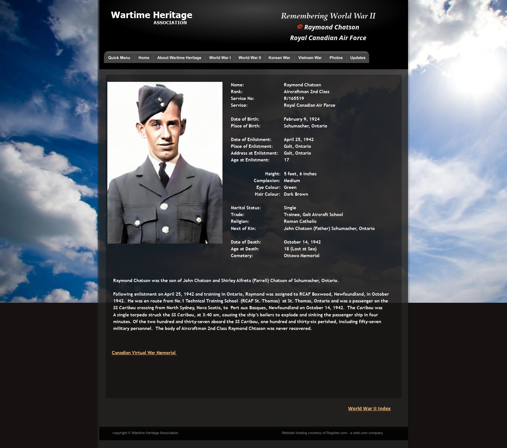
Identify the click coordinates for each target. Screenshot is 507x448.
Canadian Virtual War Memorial (144, 352)
